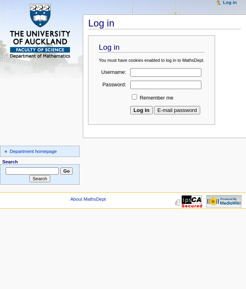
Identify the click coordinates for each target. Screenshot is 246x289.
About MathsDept (88, 199)
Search (10, 161)
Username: (113, 72)
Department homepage (33, 151)
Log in (230, 2)
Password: (114, 85)
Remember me (156, 98)
